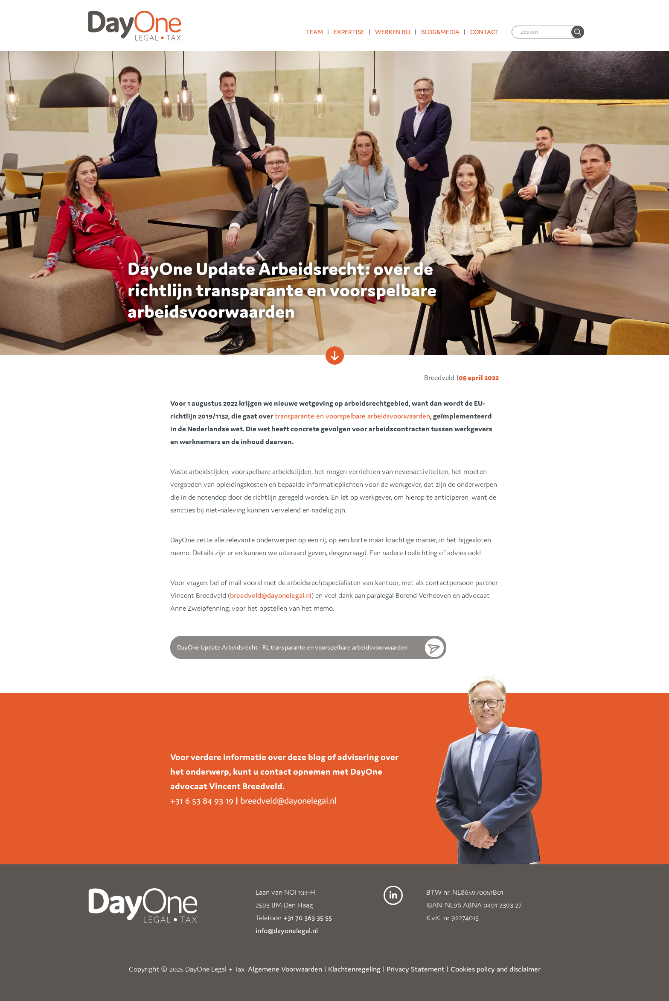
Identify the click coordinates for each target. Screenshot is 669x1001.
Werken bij (392, 32)
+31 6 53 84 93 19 (201, 800)
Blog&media (440, 32)
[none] (577, 32)
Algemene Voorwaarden (285, 969)
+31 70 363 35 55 (307, 917)
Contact (484, 32)
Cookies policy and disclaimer (496, 969)
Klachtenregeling (354, 969)
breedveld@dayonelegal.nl (270, 595)
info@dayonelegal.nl (287, 930)
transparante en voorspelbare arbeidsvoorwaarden (352, 416)
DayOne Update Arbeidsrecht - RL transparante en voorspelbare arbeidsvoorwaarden (292, 647)
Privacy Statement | (418, 969)
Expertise (349, 32)
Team (314, 32)
